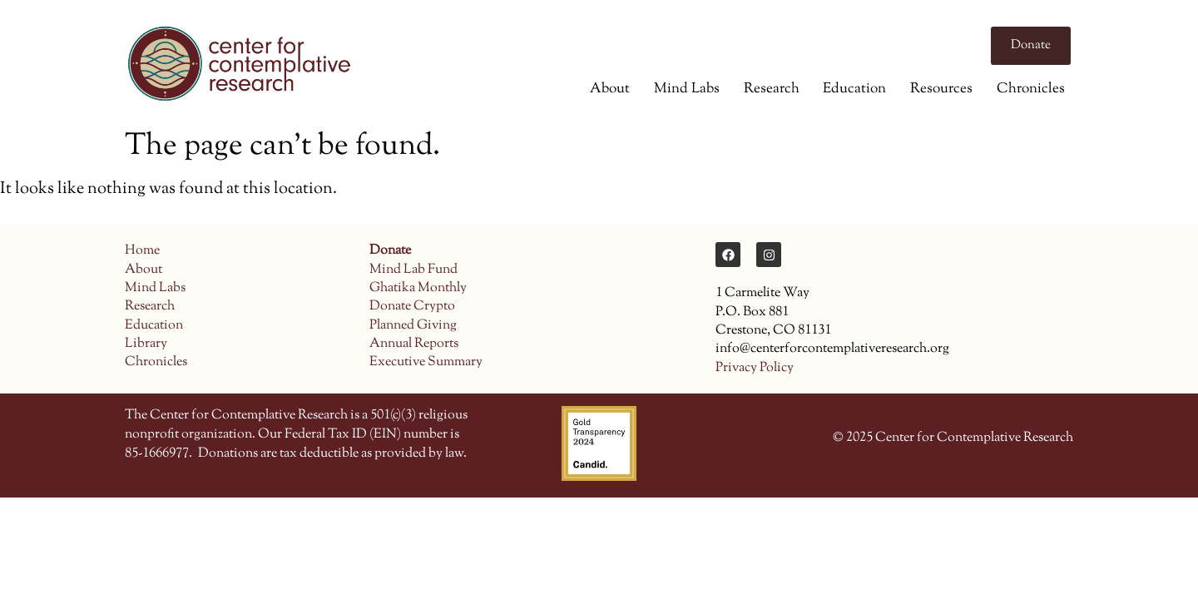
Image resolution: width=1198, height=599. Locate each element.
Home (142, 250)
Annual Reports (413, 344)
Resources (941, 89)
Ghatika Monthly (418, 288)
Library (146, 344)
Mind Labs (687, 89)
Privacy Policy (754, 368)
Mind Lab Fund (413, 270)
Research (771, 89)
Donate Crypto (412, 306)
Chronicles (1031, 89)
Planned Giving (413, 325)
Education (854, 89)
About (610, 89)
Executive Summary (426, 362)
